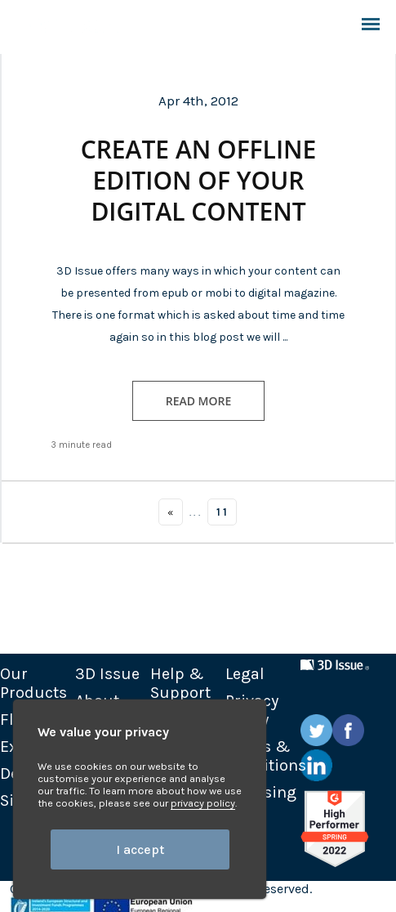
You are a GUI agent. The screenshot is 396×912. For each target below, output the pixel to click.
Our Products (33, 683)
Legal (245, 673)
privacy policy (203, 803)
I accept (140, 849)
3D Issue (107, 673)
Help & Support (180, 683)
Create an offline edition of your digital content (199, 180)
